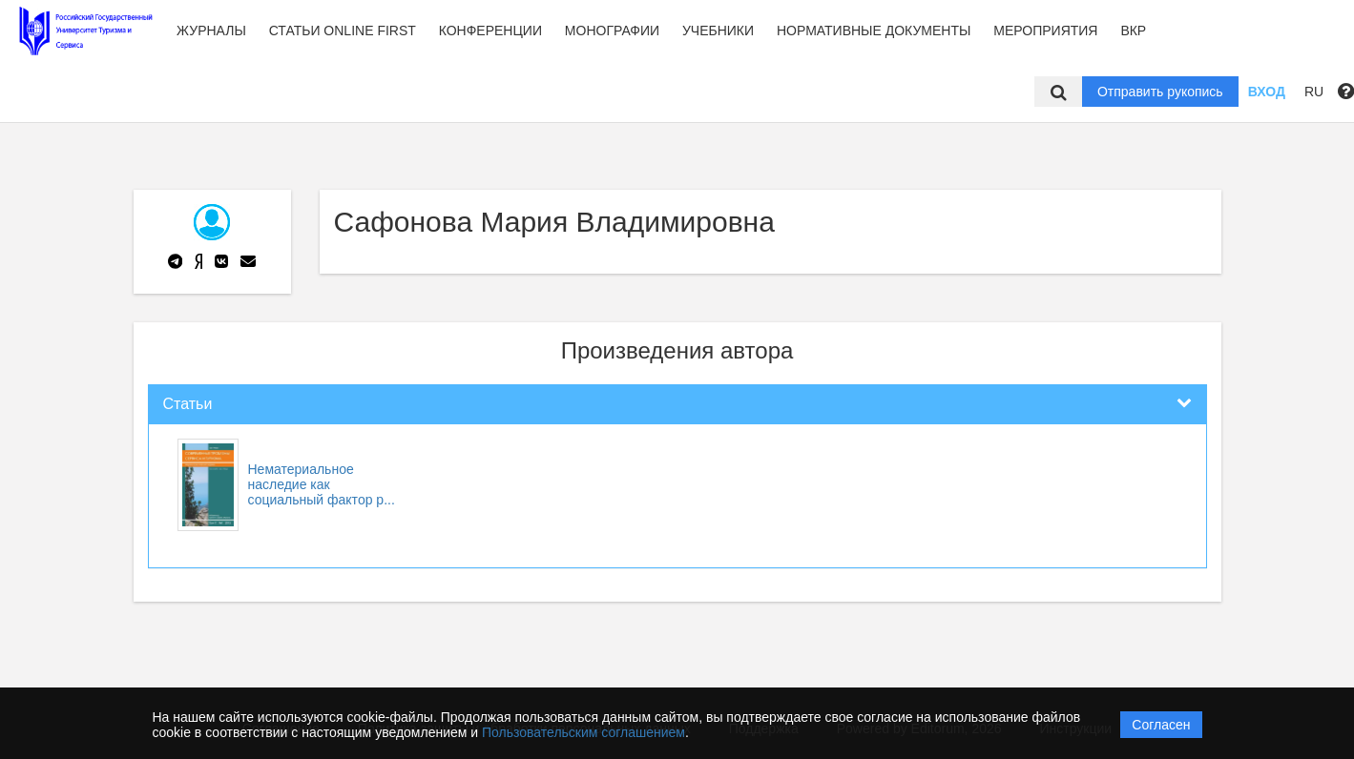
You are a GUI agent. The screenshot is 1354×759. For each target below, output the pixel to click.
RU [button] (1313, 91)
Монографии (612, 30)
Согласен (1161, 724)
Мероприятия (1045, 30)
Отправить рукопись (1160, 91)
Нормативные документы (873, 30)
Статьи (188, 404)
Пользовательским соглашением (583, 732)
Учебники (718, 30)
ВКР (1133, 30)
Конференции (490, 30)
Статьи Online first (342, 30)
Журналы (211, 30)
